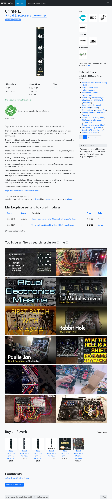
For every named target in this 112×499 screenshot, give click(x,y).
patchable (98, 127)
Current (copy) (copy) (90, 87)
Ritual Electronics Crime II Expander (11, 448)
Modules (31, 3)
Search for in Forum (17, 478)
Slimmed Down (88, 110)
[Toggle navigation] (108, 3)
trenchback (87, 102)
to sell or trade (87, 127)
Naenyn (86, 115)
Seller (100, 213)
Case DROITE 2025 (89, 130)
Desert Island (87, 105)
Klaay (102, 117)
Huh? (88, 66)
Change (48, 199)
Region (23, 213)
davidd (100, 225)
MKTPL (44, 3)
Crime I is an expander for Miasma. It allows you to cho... (54, 219)
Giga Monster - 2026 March (92, 100)
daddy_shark (88, 85)
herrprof (94, 132)
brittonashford (88, 90)
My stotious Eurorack (90, 92)
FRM (38, 3)
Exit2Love (94, 107)
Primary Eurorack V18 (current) (94, 112)
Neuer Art (86, 97)
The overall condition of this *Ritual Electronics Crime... (53, 225)
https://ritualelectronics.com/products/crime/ (22, 191)
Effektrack (86, 107)
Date (9, 213)
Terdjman (36, 199)
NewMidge (86, 132)
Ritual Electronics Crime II (24, 447)
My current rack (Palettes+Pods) (94, 82)
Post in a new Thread (14, 484)
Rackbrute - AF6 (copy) (90, 117)
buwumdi (97, 105)
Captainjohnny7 (97, 97)
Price (89, 213)
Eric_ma (100, 130)
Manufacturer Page (39, 16)
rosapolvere (87, 95)
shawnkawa (87, 122)
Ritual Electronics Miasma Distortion (78, 448)
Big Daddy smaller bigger (92, 120)
